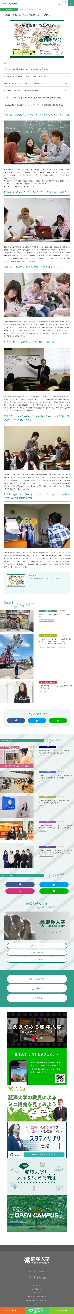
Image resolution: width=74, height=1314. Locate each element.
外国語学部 (43, 691)
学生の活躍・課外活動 (46, 620)
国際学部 (61, 647)
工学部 (41, 780)
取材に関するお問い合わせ (37, 1297)
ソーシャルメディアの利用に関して (37, 1300)
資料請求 (60, 3)
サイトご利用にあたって (37, 1289)
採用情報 (37, 1293)
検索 (65, 2)
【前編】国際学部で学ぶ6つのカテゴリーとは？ (43, 578)
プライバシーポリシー (37, 1285)
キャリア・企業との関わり (48, 647)
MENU (71, 3)
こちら (36, 575)
